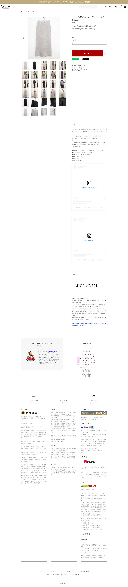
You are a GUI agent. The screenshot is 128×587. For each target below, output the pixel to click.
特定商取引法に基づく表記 (79, 65)
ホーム (23, 11)
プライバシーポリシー (76, 574)
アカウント (42, 571)
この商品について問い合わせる (80, 69)
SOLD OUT (87, 53)
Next (64, 38)
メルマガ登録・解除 (84, 571)
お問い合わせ (70, 571)
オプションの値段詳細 (78, 67)
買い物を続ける (76, 70)
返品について (75, 64)
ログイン (60, 571)
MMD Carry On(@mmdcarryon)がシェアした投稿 (89, 207)
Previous (23, 38)
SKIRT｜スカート (32, 11)
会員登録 (51, 571)
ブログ (47, 574)
